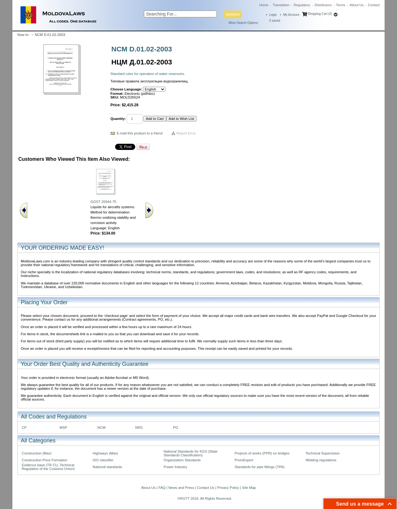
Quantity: (118, 119)
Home (263, 5)
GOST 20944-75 (103, 202)
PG (175, 427)
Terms (340, 5)
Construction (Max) (36, 453)
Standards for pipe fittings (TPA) (259, 467)
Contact (374, 5)
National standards (107, 467)
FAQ (162, 487)
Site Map (249, 487)
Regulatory (302, 5)
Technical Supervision (323, 453)
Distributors (323, 5)
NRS (139, 427)
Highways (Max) (105, 453)
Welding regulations (321, 460)
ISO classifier (103, 460)
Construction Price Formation (44, 460)
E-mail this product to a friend (140, 133)
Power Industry (175, 467)
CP (24, 427)
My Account (291, 14)
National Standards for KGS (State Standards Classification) (191, 453)
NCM (101, 427)
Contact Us (205, 487)
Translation (281, 5)
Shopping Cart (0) (320, 13)
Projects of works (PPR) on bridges (261, 453)
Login (273, 14)
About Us (357, 5)
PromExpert (243, 460)
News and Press (181, 487)
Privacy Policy (228, 487)
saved (274, 20)
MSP (63, 427)
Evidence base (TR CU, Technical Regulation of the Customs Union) (48, 467)
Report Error (186, 133)
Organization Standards (182, 460)
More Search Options (243, 22)
